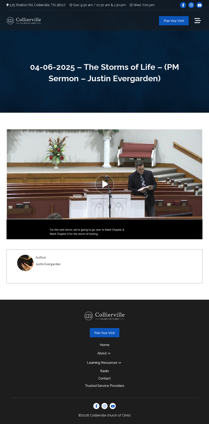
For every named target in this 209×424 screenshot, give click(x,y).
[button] (197, 21)
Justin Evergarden (48, 264)
